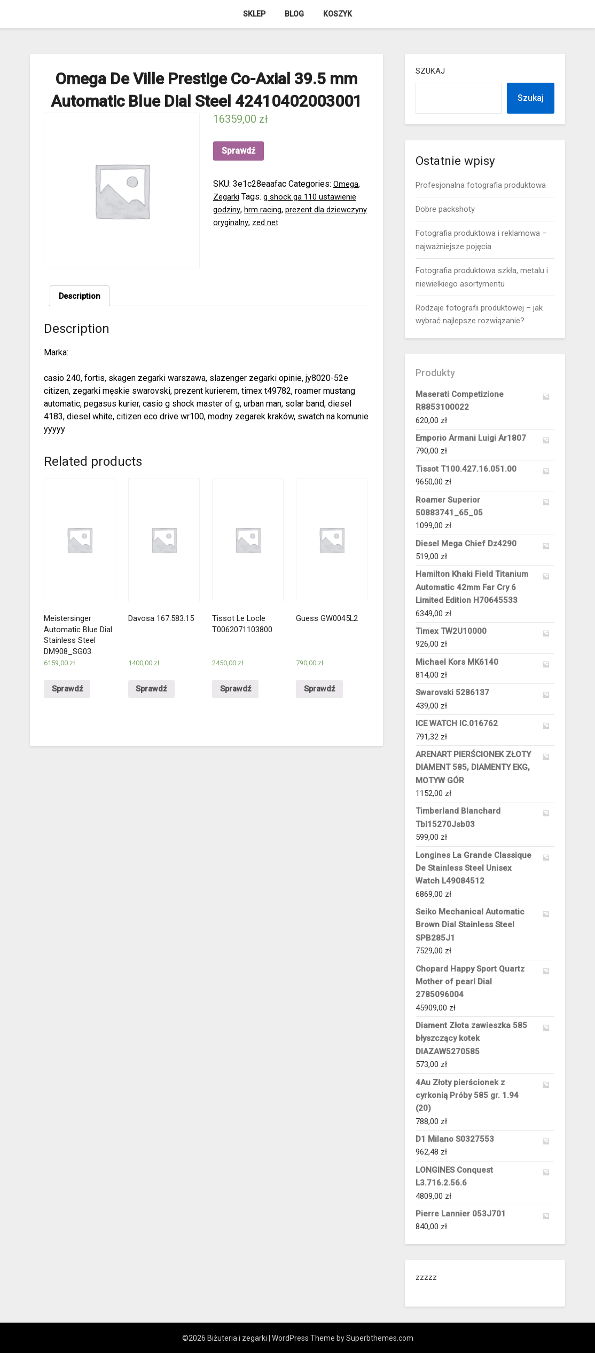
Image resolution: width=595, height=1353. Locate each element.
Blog (294, 14)
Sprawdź (238, 151)
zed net (315, 222)
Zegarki (227, 197)
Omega (346, 184)
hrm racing (265, 209)
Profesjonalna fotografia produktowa (481, 185)
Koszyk (337, 14)
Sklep (254, 14)
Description (81, 296)
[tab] (81, 296)
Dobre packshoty (445, 209)
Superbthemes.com (379, 1338)
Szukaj (430, 71)
